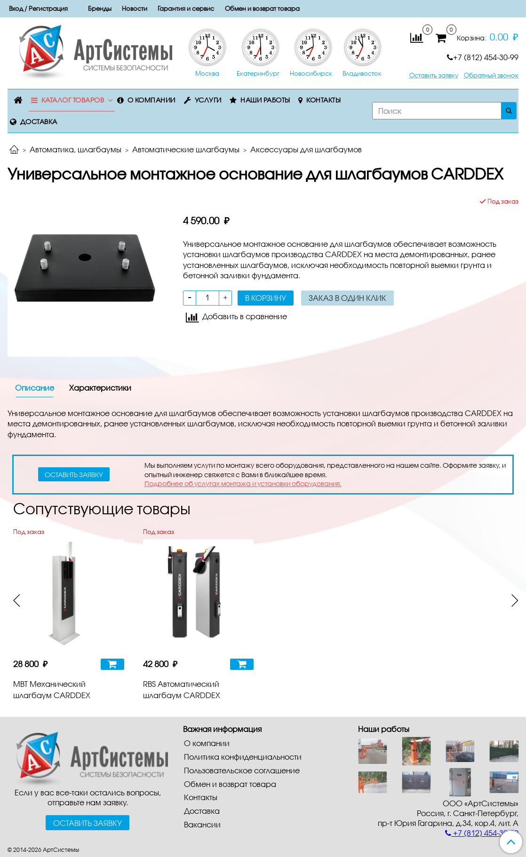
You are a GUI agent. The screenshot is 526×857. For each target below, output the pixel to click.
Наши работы (265, 100)
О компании (151, 100)
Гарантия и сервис (186, 8)
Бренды (100, 8)
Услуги (208, 100)
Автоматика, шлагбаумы (75, 149)
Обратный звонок (491, 75)
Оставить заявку (433, 75)
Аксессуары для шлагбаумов (306, 149)
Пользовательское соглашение (242, 770)
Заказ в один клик (347, 297)
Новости (134, 8)
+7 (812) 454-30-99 (482, 57)
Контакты (323, 100)
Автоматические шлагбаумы (185, 149)
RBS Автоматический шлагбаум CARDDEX (181, 689)
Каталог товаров (72, 100)
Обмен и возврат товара (262, 8)
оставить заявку (74, 475)
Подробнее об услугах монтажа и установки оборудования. (243, 483)
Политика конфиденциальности (243, 756)
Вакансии (202, 824)
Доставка (38, 122)
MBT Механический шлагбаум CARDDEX (51, 689)
